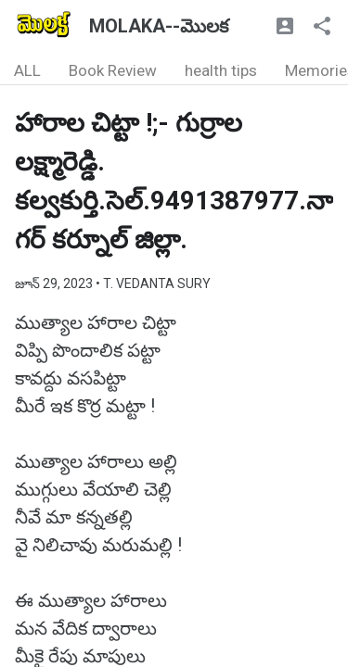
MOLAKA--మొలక (158, 26)
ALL (27, 70)
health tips (221, 70)
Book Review (113, 70)
